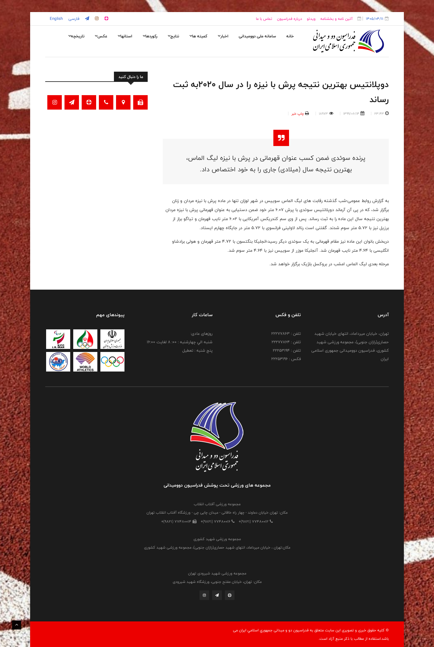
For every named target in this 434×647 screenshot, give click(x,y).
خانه (290, 36)
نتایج (173, 36)
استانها (125, 36)
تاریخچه (76, 36)
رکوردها (150, 36)
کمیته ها (198, 36)
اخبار (223, 36)
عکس (101, 36)
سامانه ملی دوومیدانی (257, 36)
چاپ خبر (297, 113)
